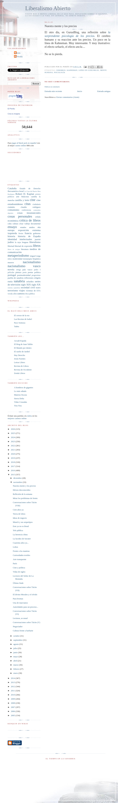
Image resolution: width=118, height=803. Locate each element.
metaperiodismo (18, 255)
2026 (13, 429)
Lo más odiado (20, 391)
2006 (13, 711)
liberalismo (35, 242)
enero (15, 673)
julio (15, 648)
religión (37, 278)
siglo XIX (26, 284)
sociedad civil (28, 287)
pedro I (37, 270)
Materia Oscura (20, 395)
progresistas (36, 275)
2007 (13, 707)
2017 (13, 466)
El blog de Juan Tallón (23, 344)
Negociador (17, 626)
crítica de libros (30, 220)
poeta (24, 272)
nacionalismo (32, 262)
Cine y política (19, 567)
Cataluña (12, 188)
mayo (15, 656)
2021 (13, 450)
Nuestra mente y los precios (24, 486)
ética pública (30, 294)
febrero (16, 669)
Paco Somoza (19, 323)
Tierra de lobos (19, 514)
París (15, 563)
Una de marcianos (20, 603)
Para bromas (18, 598)
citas (28, 204)
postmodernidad (24, 275)
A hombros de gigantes (23, 387)
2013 (13, 682)
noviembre (18, 482)
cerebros (61, 70)
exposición (23, 230)
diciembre (17, 478)
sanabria (19, 281)
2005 (13, 715)
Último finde (18, 583)
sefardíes (30, 281)
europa (11, 230)
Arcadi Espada (20, 341)
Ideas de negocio (20, 518)
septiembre (18, 640)
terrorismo (13, 290)
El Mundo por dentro (22, 348)
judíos (11, 242)
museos (11, 262)
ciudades (11, 207)
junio (15, 652)
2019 (13, 458)
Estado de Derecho (30, 188)
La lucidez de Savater (22, 538)
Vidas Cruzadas (20, 402)
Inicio (79, 91)
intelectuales (26, 239)
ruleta (29, 416)
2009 (13, 699)
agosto (16, 644)
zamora (21, 293)
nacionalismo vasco (24, 266)
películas (11, 272)
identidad (12, 239)
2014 (13, 678)
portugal (12, 275)
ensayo (12, 227)
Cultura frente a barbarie (23, 630)
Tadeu (16, 326)
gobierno (37, 233)
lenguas (25, 242)
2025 (13, 433)
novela (11, 269)
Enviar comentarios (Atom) (67, 97)
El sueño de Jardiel (22, 351)
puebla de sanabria (15, 278)
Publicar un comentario (52, 87)
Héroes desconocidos (21, 490)
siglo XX (36, 284)
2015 (13, 474)
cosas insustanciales (29, 212)
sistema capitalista (14, 288)
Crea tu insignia (14, 114)
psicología (59, 72)
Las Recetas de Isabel (23, 319)
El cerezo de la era (21, 315)
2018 (13, 462)
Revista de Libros (21, 366)
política (37, 272)
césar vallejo (24, 223)
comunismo (13, 209)
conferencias (26, 210)
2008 (13, 703)
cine (32, 200)
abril (15, 660)
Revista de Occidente (23, 369)
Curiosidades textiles (21, 555)
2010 (13, 695)
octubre (16, 636)
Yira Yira (18, 405)
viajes (22, 290)
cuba (10, 223)
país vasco (27, 269)
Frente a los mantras (21, 551)
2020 (13, 454)
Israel (21, 191)
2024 (13, 437)
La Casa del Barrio (30, 191)
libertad (11, 246)
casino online (20, 145)
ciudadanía (36, 204)
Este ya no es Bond (21, 526)
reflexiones (28, 278)
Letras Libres (19, 362)
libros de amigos (14, 249)
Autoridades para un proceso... (25, 607)
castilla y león (22, 200)
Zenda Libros (19, 373)
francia (28, 233)
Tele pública (18, 530)
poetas (30, 272)
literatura (25, 249)
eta (39, 227)
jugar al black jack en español (24, 143)
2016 (13, 470)
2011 (13, 690)
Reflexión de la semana (22, 494)
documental (36, 223)
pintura (18, 272)
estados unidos (27, 227)
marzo (16, 665)
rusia (10, 281)
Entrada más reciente (53, 91)
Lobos (15, 547)
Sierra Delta (19, 398)
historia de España (29, 236)
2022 (13, 445)
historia (11, 236)
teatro (38, 287)
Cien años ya (18, 509)
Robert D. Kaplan (24, 194)
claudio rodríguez (31, 207)
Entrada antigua (103, 91)
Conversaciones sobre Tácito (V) (26, 622)
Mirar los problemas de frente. (25, 498)
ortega (18, 270)
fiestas (20, 233)
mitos (10, 259)
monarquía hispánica (32, 259)
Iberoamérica (13, 191)
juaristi (38, 239)
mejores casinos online (17, 418)
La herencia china (20, 534)
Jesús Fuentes (19, 359)
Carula (17, 53)
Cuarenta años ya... (21, 543)
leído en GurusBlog (89, 70)
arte (17, 196)
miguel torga (35, 256)
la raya (18, 242)
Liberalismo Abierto (47, 8)
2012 (13, 686)
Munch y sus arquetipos (23, 522)
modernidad (17, 259)
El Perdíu (19, 56)
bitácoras (25, 196)
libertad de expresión (23, 246)
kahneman (72, 70)
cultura (15, 223)
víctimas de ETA (33, 290)
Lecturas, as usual (20, 618)
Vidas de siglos (19, 572)
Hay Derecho (19, 355)
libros (37, 245)
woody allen (12, 294)
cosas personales (20, 216)
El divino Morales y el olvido (25, 594)
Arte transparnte (19, 559)
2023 (13, 441)
